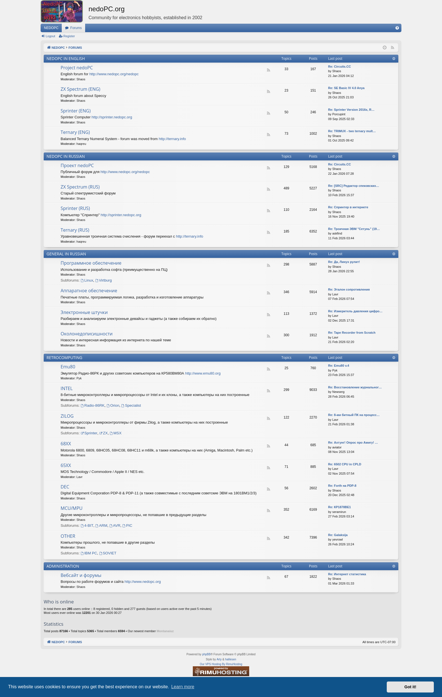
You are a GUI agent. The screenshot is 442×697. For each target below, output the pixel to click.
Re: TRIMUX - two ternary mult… (352, 131)
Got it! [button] (410, 687)
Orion (113, 405)
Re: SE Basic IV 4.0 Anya (346, 88)
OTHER (68, 536)
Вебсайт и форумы (81, 575)
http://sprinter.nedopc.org (112, 117)
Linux (87, 280)
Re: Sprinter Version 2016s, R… (351, 109)
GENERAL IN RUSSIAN (66, 253)
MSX (115, 433)
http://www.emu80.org (203, 373)
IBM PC (89, 553)
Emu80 (68, 367)
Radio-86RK (93, 405)
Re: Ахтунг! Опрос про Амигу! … (353, 442)
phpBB (206, 654)
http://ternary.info (172, 139)
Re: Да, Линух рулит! (344, 262)
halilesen (230, 659)
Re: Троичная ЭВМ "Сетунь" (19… (354, 229)
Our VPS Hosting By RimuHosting (221, 664)
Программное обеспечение (91, 263)
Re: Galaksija (338, 535)
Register (69, 36)
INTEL (67, 388)
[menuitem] (397, 28)
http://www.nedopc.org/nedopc (114, 74)
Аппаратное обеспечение (89, 290)
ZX (103, 433)
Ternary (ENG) (75, 132)
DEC (65, 487)
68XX (66, 444)
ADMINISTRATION (63, 566)
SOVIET (107, 553)
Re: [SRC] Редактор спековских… (353, 185)
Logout (50, 36)
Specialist (131, 405)
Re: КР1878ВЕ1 (339, 507)
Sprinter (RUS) (75, 208)
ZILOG (67, 416)
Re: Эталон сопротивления (349, 289)
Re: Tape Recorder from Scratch (351, 332)
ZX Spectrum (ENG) (80, 89)
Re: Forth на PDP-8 (342, 485)
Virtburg (103, 280)
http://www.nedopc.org (143, 581)
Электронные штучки (84, 312)
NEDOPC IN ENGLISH (66, 58)
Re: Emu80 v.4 (338, 365)
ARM (101, 525)
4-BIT (87, 525)
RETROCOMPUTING (64, 357)
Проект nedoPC (77, 165)
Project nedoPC (77, 68)
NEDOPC (51, 28)
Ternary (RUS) (75, 230)
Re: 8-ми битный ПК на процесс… (354, 415)
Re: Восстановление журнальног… (355, 387)
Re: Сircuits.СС (339, 66)
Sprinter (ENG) (75, 111)
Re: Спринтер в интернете (348, 207)
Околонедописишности (86, 334)
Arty (219, 659)
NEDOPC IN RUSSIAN (66, 156)
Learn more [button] (182, 686)
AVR (114, 525)
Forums (76, 28)
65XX (66, 465)
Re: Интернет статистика (347, 574)
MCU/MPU (72, 508)
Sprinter (89, 433)
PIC (127, 525)
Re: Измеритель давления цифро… (355, 311)
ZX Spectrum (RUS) (80, 187)
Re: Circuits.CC (339, 164)
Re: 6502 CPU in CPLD (344, 464)
